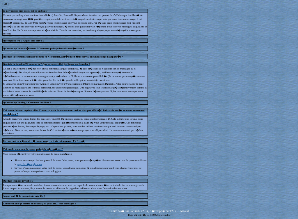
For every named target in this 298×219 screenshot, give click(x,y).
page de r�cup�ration (29, 164)
